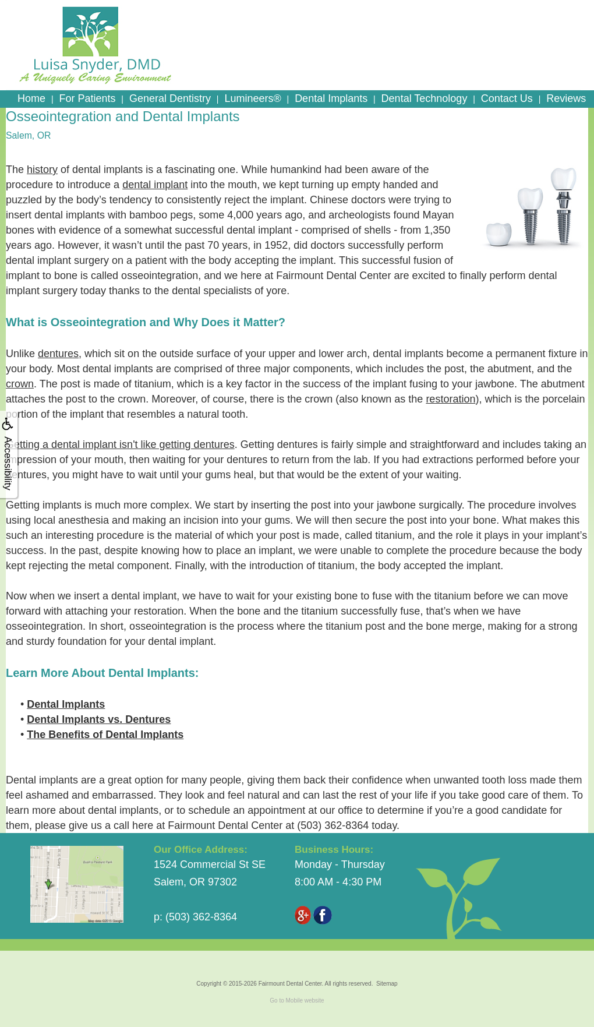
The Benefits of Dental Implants (105, 734)
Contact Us (507, 98)
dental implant (155, 184)
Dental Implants (331, 98)
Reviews (566, 98)
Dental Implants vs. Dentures (99, 719)
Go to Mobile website (297, 1000)
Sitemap (387, 983)
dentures (58, 353)
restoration (450, 399)
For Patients (87, 98)
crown (20, 384)
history (42, 169)
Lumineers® (252, 98)
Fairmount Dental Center (290, 983)
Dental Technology (424, 98)
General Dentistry (170, 98)
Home (31, 98)
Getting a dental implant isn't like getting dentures (120, 444)
